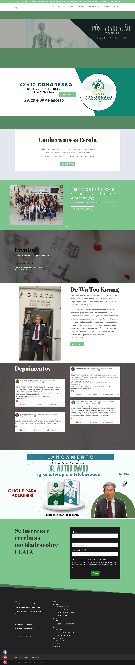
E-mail (75, 541)
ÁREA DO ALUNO (93, 7)
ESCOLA (70, 7)
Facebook (103, 1)
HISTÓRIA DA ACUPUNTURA (65, 624)
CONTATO (117, 7)
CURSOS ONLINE (61, 615)
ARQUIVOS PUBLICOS (63, 641)
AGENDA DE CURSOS (82, 208)
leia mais (77, 344)
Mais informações (20, 274)
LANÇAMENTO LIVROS (63, 635)
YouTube (110, 1)
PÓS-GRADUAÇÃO (62, 609)
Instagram (117, 1)
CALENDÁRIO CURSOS (63, 606)
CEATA (58, 621)
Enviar (95, 573)
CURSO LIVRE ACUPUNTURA (65, 612)
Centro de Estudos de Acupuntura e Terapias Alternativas (93, 193)
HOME (53, 7)
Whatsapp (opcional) (79, 550)
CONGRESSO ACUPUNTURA (65, 632)
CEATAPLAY (107, 7)
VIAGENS (59, 629)
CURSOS (60, 7)
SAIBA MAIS (67, 34)
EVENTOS (80, 7)
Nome (75, 532)
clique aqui (67, 164)
